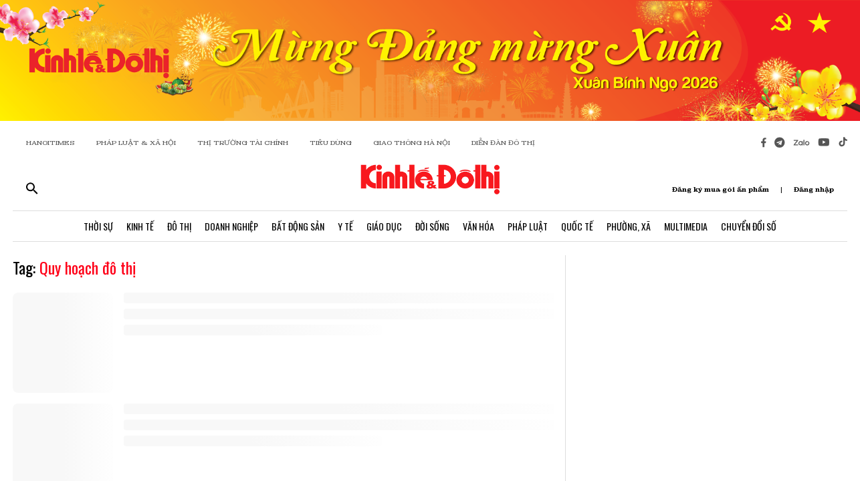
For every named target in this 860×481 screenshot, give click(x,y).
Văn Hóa (478, 226)
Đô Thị (179, 226)
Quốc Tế (577, 226)
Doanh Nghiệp (231, 226)
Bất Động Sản (298, 226)
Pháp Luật (528, 226)
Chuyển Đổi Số (748, 226)
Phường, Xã (629, 226)
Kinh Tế (140, 226)
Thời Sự (98, 226)
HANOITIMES (50, 142)
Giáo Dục (384, 226)
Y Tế (345, 226)
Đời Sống (432, 226)
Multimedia (686, 226)
